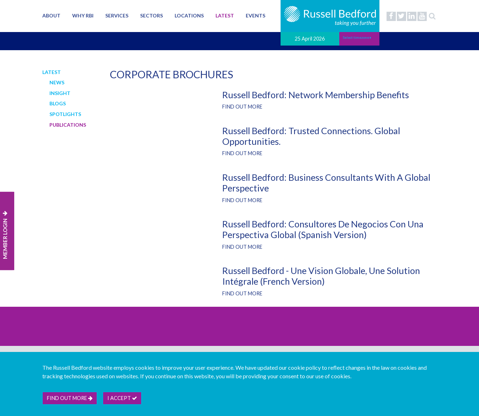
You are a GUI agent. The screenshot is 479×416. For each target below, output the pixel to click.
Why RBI (83, 15)
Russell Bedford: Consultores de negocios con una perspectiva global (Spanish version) (323, 229)
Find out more (242, 107)
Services (116, 15)
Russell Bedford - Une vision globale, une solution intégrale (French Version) (321, 275)
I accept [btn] (122, 398)
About (51, 15)
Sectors (151, 15)
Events (255, 15)
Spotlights (65, 114)
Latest (224, 15)
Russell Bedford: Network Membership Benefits (315, 94)
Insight (59, 93)
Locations (189, 15)
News (56, 82)
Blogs (57, 103)
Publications (67, 125)
